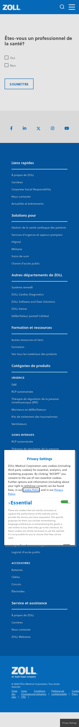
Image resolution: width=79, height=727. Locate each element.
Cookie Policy (31, 490)
